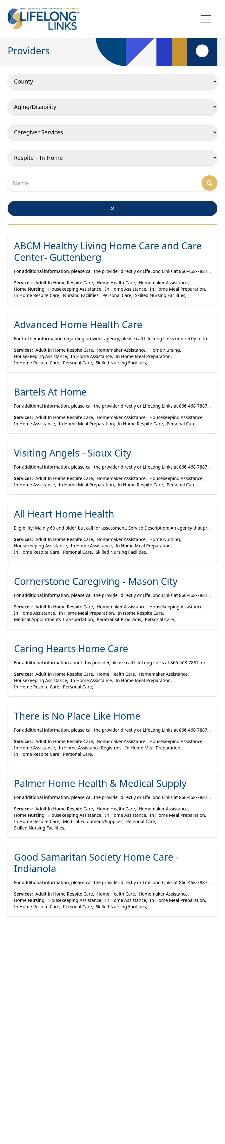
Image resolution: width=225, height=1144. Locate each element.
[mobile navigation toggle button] (206, 19)
